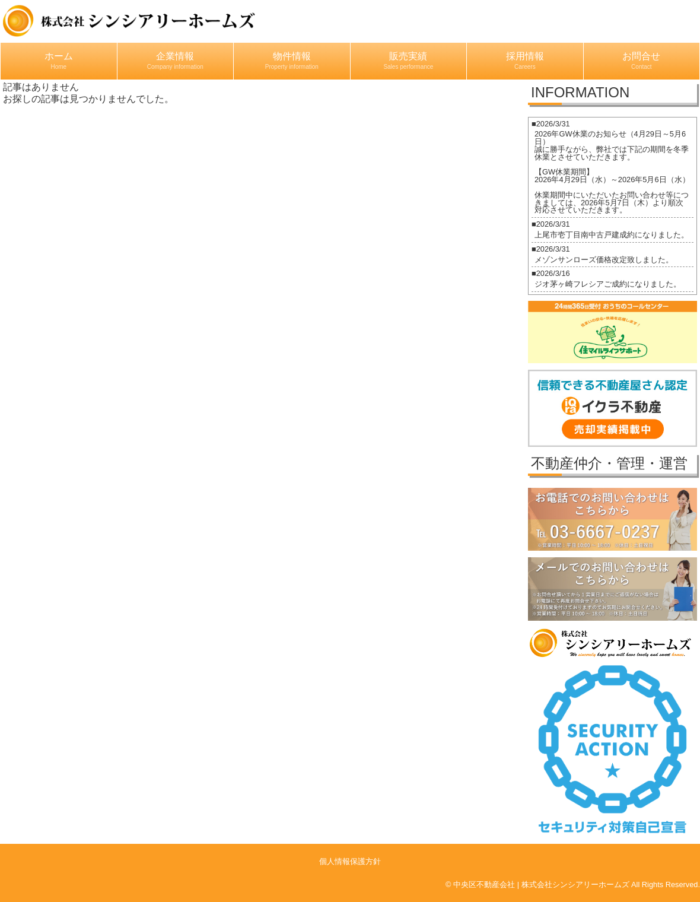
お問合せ (641, 60)
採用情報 (525, 60)
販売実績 (408, 60)
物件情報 (292, 60)
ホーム (58, 60)
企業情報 (175, 60)
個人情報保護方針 (350, 861)
